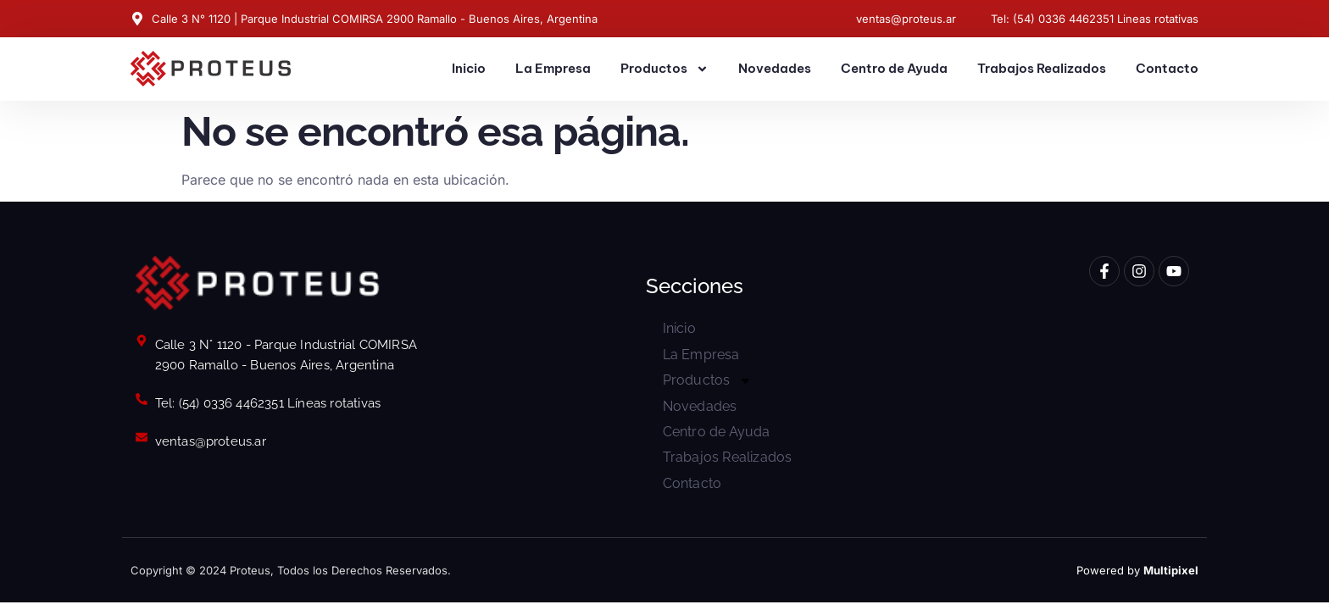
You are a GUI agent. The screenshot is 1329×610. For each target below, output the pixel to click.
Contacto (1167, 68)
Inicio (469, 68)
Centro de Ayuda (894, 68)
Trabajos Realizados (1041, 68)
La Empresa (553, 68)
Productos (664, 69)
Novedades (774, 68)
